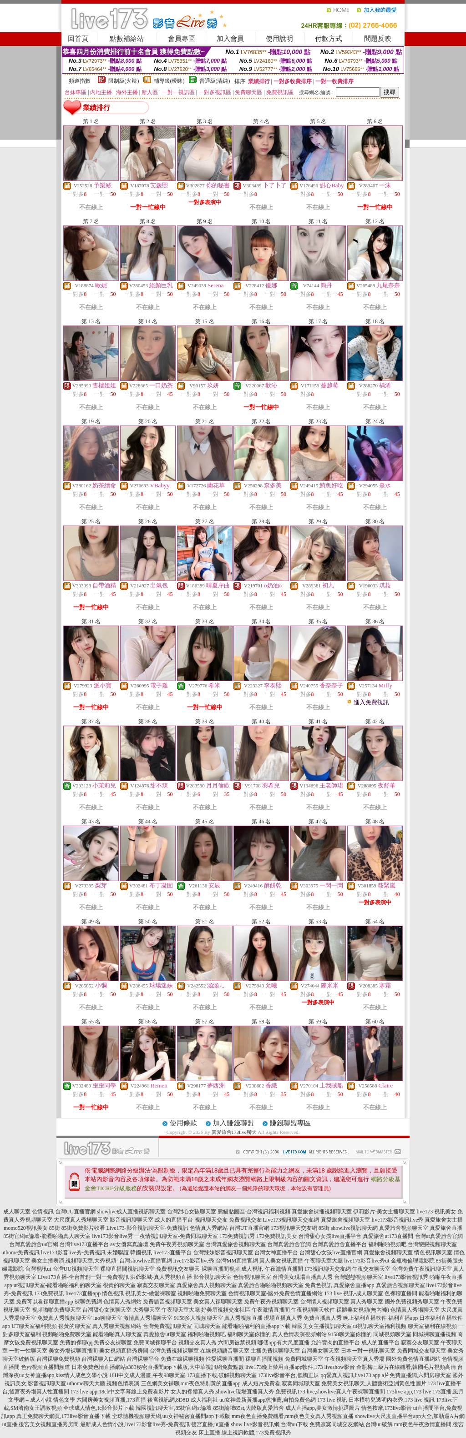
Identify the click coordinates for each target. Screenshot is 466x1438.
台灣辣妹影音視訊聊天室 (223, 1252)
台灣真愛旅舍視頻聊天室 (236, 1244)
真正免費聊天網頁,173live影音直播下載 (63, 1416)
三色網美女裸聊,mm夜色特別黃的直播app (191, 1383)
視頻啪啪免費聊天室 (202, 1293)
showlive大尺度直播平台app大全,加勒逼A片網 (409, 1416)
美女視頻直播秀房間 (123, 1351)
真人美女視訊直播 (281, 1261)
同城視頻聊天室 (392, 1334)
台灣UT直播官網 (249, 1228)
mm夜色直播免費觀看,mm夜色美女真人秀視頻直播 (293, 1416)
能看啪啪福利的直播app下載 (256, 1326)
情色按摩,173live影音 (386, 1408)
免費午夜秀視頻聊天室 (177, 1244)
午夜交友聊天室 (371, 1269)
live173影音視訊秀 (406, 1277)
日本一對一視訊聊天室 (368, 1351)
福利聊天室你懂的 (249, 1334)
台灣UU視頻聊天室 (76, 1269)
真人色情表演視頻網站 (299, 1334)
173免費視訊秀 (237, 1236)
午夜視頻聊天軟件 (313, 1310)
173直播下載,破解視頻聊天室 (222, 1375)
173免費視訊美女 (276, 1236)
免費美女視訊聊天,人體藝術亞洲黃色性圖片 (373, 1383)
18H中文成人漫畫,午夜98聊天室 (147, 1375)
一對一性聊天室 (28, 1351)
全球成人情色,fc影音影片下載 (98, 1408)
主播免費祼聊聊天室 (275, 1351)
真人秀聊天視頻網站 (117, 1326)
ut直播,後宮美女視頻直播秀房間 (40, 1424)
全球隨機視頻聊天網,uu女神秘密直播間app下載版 (171, 1416)
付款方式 (328, 38)
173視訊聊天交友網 (294, 1228)
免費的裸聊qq (76, 1342)
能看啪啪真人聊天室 (117, 1334)
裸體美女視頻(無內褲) (362, 1310)
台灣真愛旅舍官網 (289, 1244)
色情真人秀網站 (209, 1228)
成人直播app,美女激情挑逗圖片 (322, 1408)
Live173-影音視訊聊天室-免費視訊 (147, 1228)
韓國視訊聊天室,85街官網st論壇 (174, 1408)
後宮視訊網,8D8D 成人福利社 (182, 1400)
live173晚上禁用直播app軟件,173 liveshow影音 (300, 1367)
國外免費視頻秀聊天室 (412, 1301)
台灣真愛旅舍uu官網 (33, 1244)
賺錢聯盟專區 (290, 1123)
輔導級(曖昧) (169, 81)
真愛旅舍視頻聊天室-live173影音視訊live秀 (372, 1220)
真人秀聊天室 (366, 1301)
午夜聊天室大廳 (323, 1261)
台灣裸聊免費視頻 (58, 1359)
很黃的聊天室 (119, 1285)
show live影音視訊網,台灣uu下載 (269, 1424)
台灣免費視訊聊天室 (167, 1326)
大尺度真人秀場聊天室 (81, 1220)
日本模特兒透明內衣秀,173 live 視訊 (392, 1400)
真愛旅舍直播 (446, 1228)
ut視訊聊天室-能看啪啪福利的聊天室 (57, 1285)
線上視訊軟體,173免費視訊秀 (256, 1432)
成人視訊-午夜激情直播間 (272, 1269)
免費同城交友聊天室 (421, 1351)
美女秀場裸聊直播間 (73, 1351)
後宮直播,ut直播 (210, 1424)
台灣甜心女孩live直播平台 (330, 1236)
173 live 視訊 (332, 1400)
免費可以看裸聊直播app (44, 1301)
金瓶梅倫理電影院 (413, 1261)
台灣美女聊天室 (320, 1351)
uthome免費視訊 (20, 1252)
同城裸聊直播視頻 (434, 1334)
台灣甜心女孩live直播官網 (330, 1252)
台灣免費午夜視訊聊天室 (422, 1269)
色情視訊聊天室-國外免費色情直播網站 (275, 1293)
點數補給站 (127, 38)
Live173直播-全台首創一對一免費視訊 (83, 1277)
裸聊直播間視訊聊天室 (127, 1269)
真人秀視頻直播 (243, 1318)
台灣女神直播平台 (276, 1252)
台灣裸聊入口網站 (103, 1359)
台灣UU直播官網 (75, 1211)
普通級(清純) (214, 81)
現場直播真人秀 (283, 1318)
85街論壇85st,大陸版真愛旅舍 (248, 1408)
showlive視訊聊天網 (354, 1228)
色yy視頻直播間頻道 (45, 1367)
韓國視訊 (141, 1252)
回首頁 (78, 38)
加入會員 (230, 38)
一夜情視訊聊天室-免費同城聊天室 (176, 1236)
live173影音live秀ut (366, 1261)
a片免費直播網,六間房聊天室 (416, 1375)
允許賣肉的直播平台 (335, 1342)
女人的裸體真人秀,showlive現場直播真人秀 (222, 1391)
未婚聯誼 (118, 1252)
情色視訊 (113, 1293)
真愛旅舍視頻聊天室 (403, 1228)
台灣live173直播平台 (84, 1244)
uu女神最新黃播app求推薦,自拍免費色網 (267, 1400)
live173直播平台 (172, 1252)
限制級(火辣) (123, 81)
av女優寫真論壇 (129, 1244)
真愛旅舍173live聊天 (234, 1132)
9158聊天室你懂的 (350, 1334)
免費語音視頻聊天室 (167, 1301)
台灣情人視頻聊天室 (324, 1301)
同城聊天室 (207, 1326)
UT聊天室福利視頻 (34, 1326)
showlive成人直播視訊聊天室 (131, 1211)
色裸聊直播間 (401, 1293)
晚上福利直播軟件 (365, 1318)
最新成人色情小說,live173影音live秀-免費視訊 (135, 1424)
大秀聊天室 (146, 1310)
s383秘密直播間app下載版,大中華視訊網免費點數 (185, 1367)
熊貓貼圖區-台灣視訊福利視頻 (254, 1211)
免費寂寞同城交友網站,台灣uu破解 (351, 1424)
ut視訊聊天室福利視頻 (379, 1326)
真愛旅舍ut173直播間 (388, 1236)
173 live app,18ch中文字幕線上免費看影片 (120, 1391)
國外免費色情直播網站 (413, 1359)
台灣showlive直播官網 (145, 1261)
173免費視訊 (49, 1293)
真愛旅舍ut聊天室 (164, 1334)
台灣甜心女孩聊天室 (191, 1211)
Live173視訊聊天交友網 (291, 1220)
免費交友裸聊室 (113, 1342)
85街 (54, 1228)
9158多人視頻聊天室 (198, 1318)
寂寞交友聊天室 (156, 1285)
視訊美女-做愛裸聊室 (150, 1293)
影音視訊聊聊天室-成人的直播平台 (151, 1220)
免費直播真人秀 (323, 1318)
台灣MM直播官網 (237, 1261)
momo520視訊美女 (26, 1228)
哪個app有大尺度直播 (283, 1342)
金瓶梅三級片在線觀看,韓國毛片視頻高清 (406, 1367)
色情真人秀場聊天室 (415, 1310)
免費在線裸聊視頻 (182, 1359)
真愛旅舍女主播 (444, 1220)
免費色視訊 (318, 1285)
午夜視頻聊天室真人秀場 (354, 1359)
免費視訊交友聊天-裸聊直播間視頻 (198, 1269)
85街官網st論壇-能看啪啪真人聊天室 (47, 1236)
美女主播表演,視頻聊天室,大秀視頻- (74, 1261)
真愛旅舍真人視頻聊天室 (207, 1285)
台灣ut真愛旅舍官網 (439, 1236)
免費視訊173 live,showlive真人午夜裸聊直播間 (330, 1391)
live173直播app (83, 1293)
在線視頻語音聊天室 (224, 1351)
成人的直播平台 (380, 1342)
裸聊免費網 (88, 1301)
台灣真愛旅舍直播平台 (339, 1244)
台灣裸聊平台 (143, 1359)
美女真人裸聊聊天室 (218, 1301)
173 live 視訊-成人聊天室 (353, 1293)
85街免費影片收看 (83, 1228)
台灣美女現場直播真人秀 (303, 1277)
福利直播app (403, 1318)
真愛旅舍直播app (354, 1285)
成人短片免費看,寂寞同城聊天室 (281, 1383)
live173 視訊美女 (436, 1211)
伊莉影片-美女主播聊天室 (384, 1211)
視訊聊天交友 (211, 1220)
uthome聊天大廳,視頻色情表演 (103, 1383)
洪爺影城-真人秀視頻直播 (161, 1277)
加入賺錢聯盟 (233, 1123)
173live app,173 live (408, 1391)
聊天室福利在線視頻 (432, 1326)
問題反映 (377, 38)
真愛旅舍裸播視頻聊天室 (322, 1211)
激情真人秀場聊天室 (147, 1318)
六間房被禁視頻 (237, 1342)
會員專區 (181, 38)
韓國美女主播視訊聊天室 (322, 1326)
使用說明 (279, 38)
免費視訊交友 (245, 1220)
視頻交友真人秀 (197, 1342)
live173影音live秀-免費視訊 (73, 1252)
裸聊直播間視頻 (264, 1359)
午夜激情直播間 (271, 1310)
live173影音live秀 (112, 1236)
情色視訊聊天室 (433, 1252)
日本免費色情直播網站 (98, 1367)
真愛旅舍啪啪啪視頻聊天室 (271, 1285)
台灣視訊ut (38, 1269)
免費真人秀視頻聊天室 (64, 1318)
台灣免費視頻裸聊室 (174, 1351)
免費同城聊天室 (304, 1359)
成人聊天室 (16, 1211)
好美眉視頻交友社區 (225, 1310)
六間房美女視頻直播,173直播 (111, 1400)
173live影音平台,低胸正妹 (288, 1375)
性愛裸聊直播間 (225, 1359)
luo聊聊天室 (107, 1318)
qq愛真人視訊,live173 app (350, 1375)
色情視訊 (43, 1211)
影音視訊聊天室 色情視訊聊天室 (232, 1277)
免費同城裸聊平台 (155, 1342)
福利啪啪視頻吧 (387, 1244)
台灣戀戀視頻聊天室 (432, 1244)
